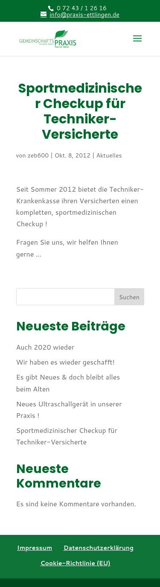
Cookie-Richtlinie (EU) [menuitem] (75, 563)
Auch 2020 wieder (45, 347)
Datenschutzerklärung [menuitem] (99, 547)
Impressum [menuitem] (34, 547)
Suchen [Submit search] (129, 297)
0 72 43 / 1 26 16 (82, 8)
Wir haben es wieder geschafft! (65, 362)
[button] (137, 44)
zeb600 (38, 155)
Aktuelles (109, 155)
